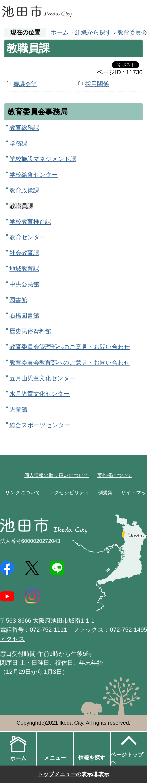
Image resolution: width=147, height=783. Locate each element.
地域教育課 (24, 268)
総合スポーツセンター (39, 425)
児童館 (18, 409)
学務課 (18, 143)
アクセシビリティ (69, 492)
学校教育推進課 (30, 221)
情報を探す (91, 758)
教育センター (27, 237)
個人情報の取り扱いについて (56, 475)
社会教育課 (24, 252)
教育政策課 (24, 190)
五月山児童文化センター (42, 378)
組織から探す (93, 32)
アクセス (12, 638)
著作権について (114, 475)
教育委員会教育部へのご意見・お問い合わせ (69, 362)
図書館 (18, 300)
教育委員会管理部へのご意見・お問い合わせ (69, 346)
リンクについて (23, 492)
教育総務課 (24, 127)
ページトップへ (127, 748)
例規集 (105, 492)
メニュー (55, 758)
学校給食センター (33, 174)
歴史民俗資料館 (30, 331)
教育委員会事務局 (38, 111)
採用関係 (97, 83)
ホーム (60, 32)
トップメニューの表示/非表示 (74, 774)
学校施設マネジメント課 (42, 158)
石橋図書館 (24, 315)
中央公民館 (24, 284)
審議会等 (25, 83)
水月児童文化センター (39, 393)
